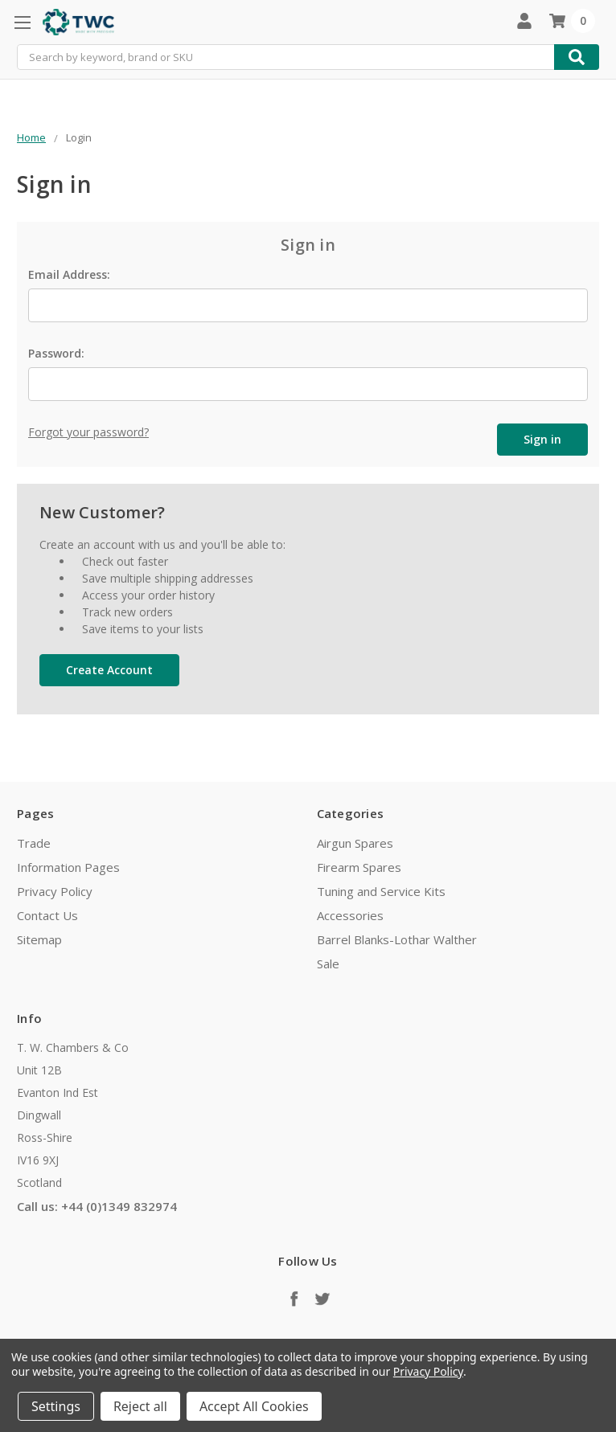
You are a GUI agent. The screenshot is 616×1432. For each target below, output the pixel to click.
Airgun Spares (355, 843)
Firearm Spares (359, 867)
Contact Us (47, 915)
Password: (56, 353)
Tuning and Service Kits (381, 891)
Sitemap (39, 939)
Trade (34, 843)
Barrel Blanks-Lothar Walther (397, 939)
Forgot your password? (88, 432)
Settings (55, 1406)
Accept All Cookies (254, 1406)
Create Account (109, 669)
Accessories (350, 915)
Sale (328, 963)
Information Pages (68, 867)
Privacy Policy (54, 891)
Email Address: (69, 274)
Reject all (140, 1406)
